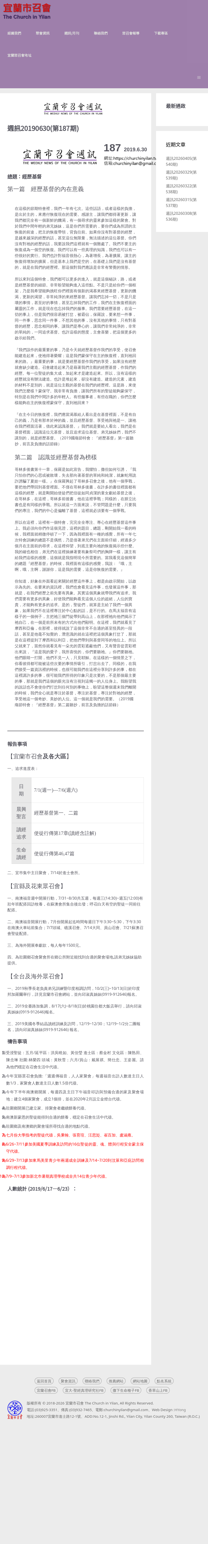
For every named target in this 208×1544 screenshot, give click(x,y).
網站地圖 (140, 1380)
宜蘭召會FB (46, 1390)
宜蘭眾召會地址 (19, 55)
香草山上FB (158, 1390)
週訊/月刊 (71, 33)
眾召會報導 (130, 33)
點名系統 (164, 1380)
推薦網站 (116, 1380)
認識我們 (14, 33)
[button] (199, 77)
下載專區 (161, 33)
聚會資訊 (42, 33)
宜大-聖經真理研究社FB (84, 1390)
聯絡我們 (101, 33)
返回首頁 (44, 1380)
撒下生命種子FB (126, 1390)
